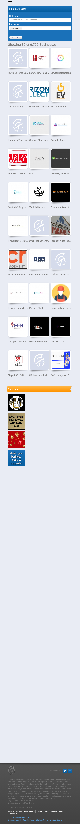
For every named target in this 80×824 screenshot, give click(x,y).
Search (15, 37)
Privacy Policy (29, 811)
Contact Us (13, 814)
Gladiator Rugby (28, 820)
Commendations (57, 811)
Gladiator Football (14, 820)
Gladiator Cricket (42, 820)
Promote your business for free (19, 818)
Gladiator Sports (56, 820)
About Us (39, 811)
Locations (14, 24)
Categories (14, 16)
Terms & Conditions (15, 811)
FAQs (47, 811)
